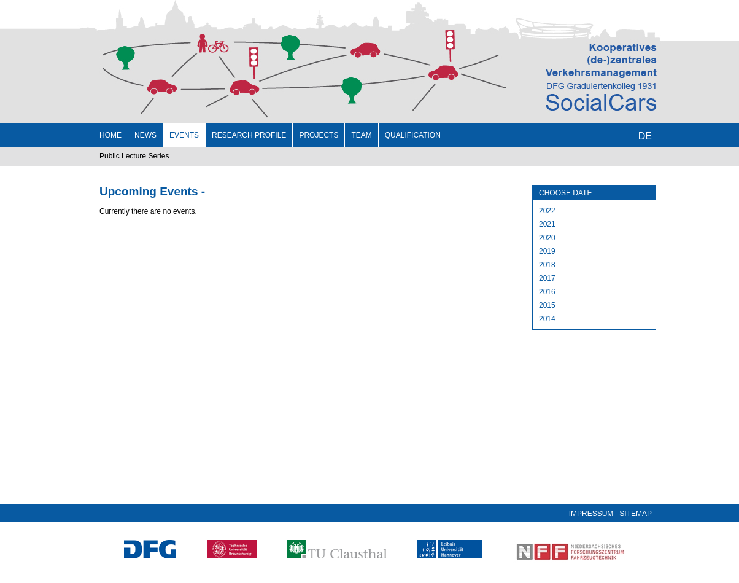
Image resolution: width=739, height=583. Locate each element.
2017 (547, 278)
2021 (547, 224)
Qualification (413, 135)
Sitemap (635, 513)
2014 (547, 319)
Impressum (591, 513)
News (145, 135)
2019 (547, 251)
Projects (318, 135)
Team (361, 135)
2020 (547, 237)
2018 (547, 264)
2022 (547, 210)
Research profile (249, 135)
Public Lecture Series (134, 156)
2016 (547, 292)
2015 (547, 305)
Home (110, 135)
